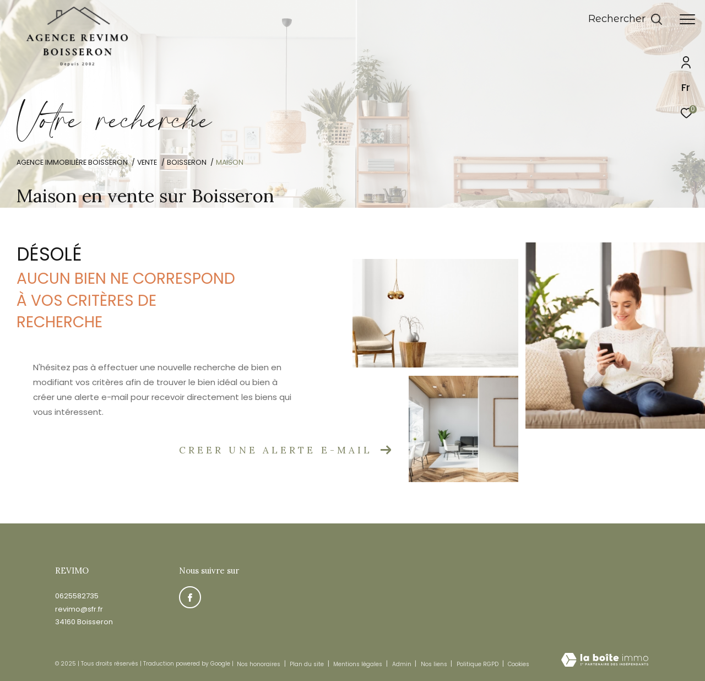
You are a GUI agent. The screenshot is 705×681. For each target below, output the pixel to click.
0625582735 (77, 596)
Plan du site (308, 664)
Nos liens (435, 664)
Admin (402, 664)
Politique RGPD (477, 664)
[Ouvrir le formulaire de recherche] (625, 19)
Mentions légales (358, 664)
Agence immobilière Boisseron (72, 162)
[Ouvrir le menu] (687, 19)
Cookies (518, 664)
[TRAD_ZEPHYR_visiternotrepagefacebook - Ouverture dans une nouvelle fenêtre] (190, 597)
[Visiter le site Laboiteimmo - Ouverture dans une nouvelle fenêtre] (605, 660)
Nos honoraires (258, 664)
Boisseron (187, 162)
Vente (147, 162)
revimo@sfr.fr (79, 609)
